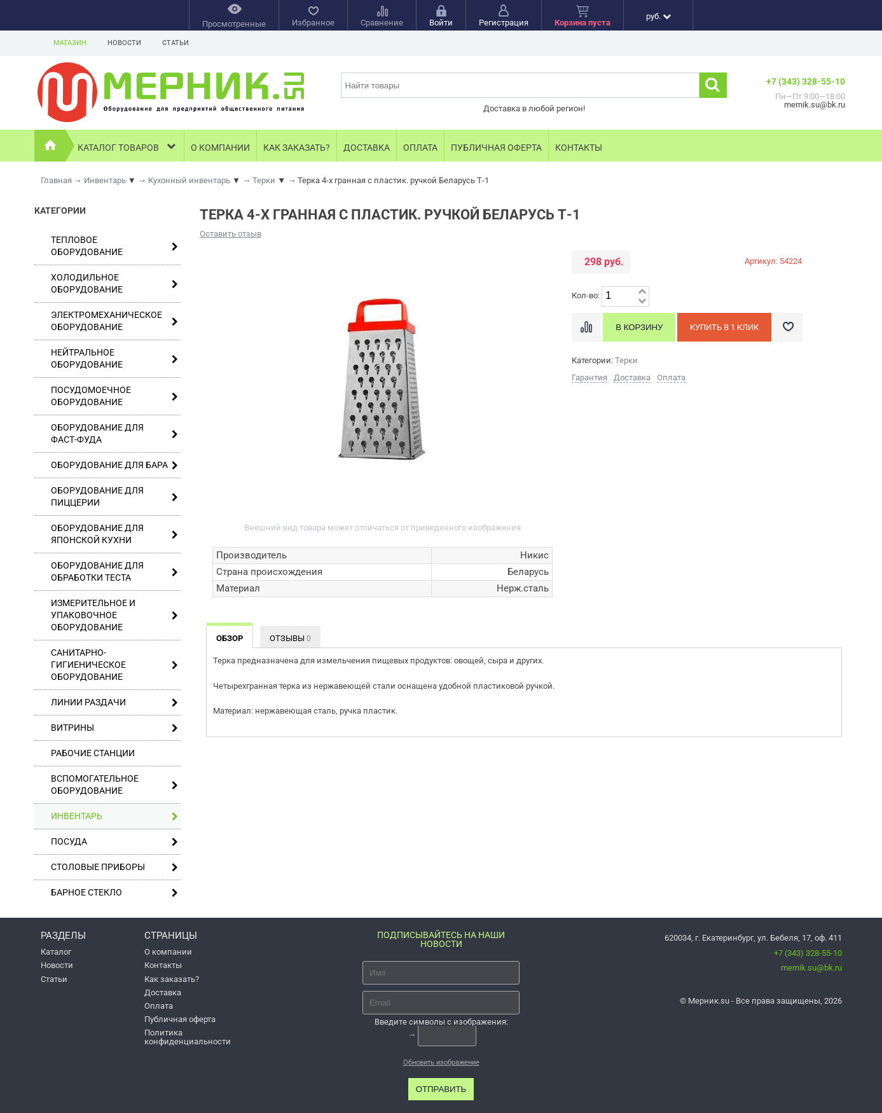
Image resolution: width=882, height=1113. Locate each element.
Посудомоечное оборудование (114, 396)
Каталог (56, 952)
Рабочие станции (93, 753)
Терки (626, 360)
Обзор (229, 638)
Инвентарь (114, 816)
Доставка (366, 147)
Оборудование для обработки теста (114, 571)
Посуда (114, 841)
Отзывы (290, 638)
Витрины (114, 727)
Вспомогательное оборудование (114, 784)
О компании (220, 147)
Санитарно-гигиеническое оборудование (114, 664)
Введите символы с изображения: (441, 1022)
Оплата (420, 147)
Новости (124, 43)
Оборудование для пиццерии (114, 496)
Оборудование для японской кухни (114, 534)
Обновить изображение (441, 1062)
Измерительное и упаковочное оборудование (114, 615)
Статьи (175, 43)
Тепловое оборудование (114, 246)
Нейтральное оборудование (114, 358)
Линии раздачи (114, 702)
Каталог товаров (127, 146)
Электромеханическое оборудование (114, 321)
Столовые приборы (114, 867)
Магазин (69, 43)
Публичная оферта (496, 147)
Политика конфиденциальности (187, 1037)
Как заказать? (296, 147)
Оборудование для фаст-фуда (114, 433)
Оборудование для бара (114, 465)
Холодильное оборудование (114, 283)
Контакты (578, 147)
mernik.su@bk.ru (811, 967)
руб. (658, 16)
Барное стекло (114, 892)
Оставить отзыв (230, 233)
